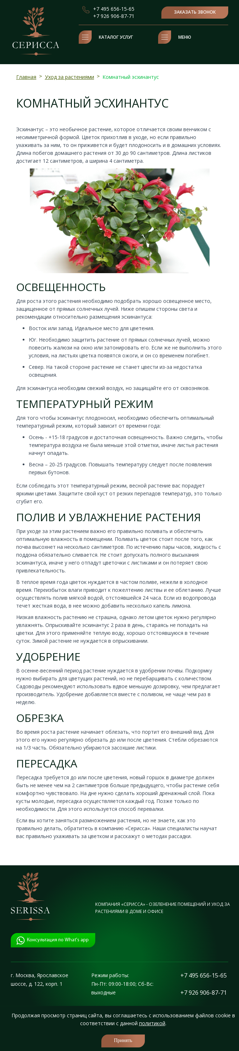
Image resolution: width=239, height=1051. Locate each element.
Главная (26, 76)
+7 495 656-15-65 (113, 8)
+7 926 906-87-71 (113, 16)
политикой (152, 1023)
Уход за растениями (69, 76)
